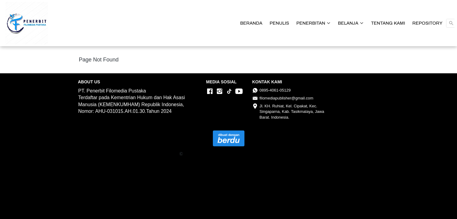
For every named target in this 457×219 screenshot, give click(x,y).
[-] (209, 92)
